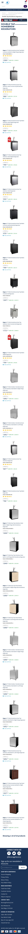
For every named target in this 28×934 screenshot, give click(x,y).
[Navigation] (2, 2)
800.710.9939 (8, 914)
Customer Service (6, 891)
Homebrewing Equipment (16, 13)
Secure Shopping (6, 874)
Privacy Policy (5, 877)
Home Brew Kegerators (9, 15)
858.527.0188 (7, 917)
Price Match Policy (6, 882)
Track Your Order (5, 888)
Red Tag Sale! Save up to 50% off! (14, 9)
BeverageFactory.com (7, 902)
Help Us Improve (6, 897)
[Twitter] (14, 853)
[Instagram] (19, 853)
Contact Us (4, 894)
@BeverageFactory (14, 857)
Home (4, 13)
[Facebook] (9, 853)
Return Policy (5, 880)
